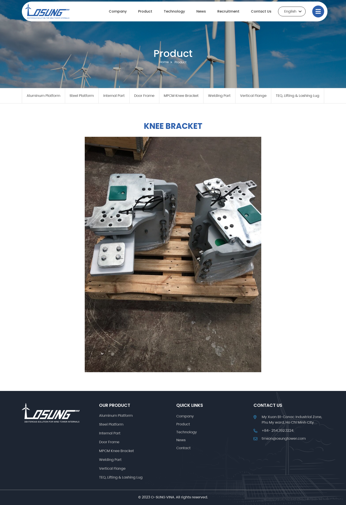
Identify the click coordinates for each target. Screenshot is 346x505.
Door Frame (144, 95)
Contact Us (261, 11)
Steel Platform (82, 95)
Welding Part (219, 95)
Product (145, 11)
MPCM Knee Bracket (181, 95)
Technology (174, 11)
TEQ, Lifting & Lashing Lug (297, 95)
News (201, 11)
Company (118, 11)
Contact (183, 448)
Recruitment (228, 11)
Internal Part (114, 95)
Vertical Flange (253, 95)
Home (164, 62)
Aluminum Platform (43, 95)
